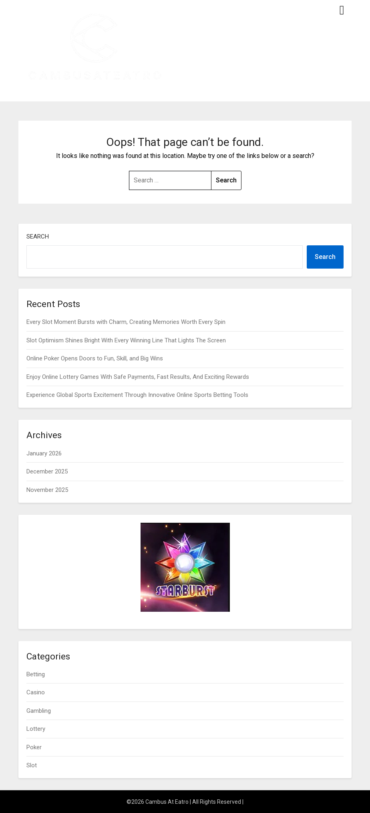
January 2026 (44, 453)
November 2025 (47, 489)
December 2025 (47, 471)
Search (37, 236)
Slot (31, 765)
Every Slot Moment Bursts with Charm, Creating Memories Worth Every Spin (125, 322)
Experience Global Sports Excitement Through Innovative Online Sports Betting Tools (137, 394)
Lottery (35, 728)
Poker (34, 747)
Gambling (38, 710)
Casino (35, 692)
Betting (35, 674)
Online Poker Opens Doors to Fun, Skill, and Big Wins (94, 358)
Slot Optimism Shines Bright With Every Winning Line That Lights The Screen (126, 340)
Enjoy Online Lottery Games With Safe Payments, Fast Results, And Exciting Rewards (137, 376)
